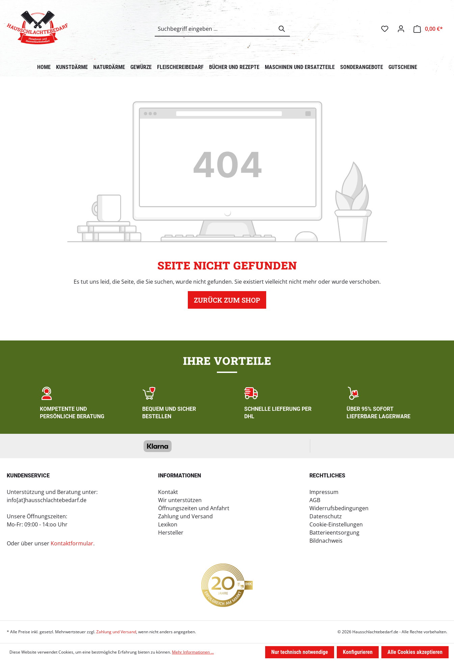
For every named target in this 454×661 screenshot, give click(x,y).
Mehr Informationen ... (193, 652)
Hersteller (170, 532)
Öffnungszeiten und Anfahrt (193, 508)
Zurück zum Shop (227, 300)
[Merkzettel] (385, 29)
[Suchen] (282, 29)
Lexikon (167, 524)
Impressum (323, 492)
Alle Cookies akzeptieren (415, 652)
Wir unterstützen (180, 500)
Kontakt (168, 492)
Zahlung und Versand (185, 516)
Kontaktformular (72, 543)
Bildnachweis (326, 540)
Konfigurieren (358, 652)
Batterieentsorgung (334, 532)
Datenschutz (325, 516)
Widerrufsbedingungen (339, 508)
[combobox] (215, 29)
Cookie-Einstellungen (336, 524)
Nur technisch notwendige (299, 652)
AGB (314, 500)
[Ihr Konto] (401, 29)
